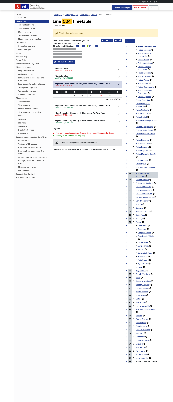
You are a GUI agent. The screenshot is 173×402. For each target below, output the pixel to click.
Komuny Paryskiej (143, 285)
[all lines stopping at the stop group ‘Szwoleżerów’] (126, 326)
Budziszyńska (141, 354)
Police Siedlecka (142, 110)
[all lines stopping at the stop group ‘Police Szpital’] (126, 117)
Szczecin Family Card (25, 174)
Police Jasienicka (145, 63)
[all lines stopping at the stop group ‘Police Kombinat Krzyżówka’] (126, 67)
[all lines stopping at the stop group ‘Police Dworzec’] (126, 113)
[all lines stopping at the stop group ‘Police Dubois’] (126, 80)
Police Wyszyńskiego (144, 127)
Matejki (138, 299)
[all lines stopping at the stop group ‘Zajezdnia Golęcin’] (126, 253)
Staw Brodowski (142, 288)
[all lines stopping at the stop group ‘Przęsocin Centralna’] (126, 190)
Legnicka (139, 344)
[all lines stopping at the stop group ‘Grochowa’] (126, 229)
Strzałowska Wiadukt (146, 236)
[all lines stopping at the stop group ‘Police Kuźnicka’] (126, 73)
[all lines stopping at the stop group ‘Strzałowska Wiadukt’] (126, 236)
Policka (139, 204)
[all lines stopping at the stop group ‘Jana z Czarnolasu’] (126, 281)
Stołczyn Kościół (143, 211)
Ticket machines (25, 105)
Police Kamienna (144, 76)
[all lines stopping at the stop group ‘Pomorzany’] (126, 351)
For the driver (140, 8)
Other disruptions (26, 49)
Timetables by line (26, 25)
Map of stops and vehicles (29, 39)
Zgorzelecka (143, 263)
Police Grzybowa (143, 143)
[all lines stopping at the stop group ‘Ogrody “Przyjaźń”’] (126, 274)
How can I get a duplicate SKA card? (31, 152)
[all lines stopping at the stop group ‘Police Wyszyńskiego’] (126, 127)
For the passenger (122, 8)
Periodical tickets (25, 74)
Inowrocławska (142, 358)
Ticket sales (21, 98)
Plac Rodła (140, 302)
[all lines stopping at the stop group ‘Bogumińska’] (126, 270)
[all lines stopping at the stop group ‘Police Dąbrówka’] (126, 150)
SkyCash (22, 119)
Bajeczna (139, 208)
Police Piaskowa (142, 140)
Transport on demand (27, 35)
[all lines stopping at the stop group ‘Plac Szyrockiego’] (126, 330)
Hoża (140, 267)
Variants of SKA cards (27, 144)
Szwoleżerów (141, 326)
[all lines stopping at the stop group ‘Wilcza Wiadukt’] (126, 292)
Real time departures (63, 62)
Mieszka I (140, 333)
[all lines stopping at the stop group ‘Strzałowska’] (126, 242)
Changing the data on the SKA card (31, 162)
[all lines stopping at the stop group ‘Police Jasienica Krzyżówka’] (126, 53)
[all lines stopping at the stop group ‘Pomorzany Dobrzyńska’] (126, 361)
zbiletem (22, 123)
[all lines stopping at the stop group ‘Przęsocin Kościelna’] (126, 194)
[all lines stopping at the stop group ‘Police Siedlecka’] (126, 110)
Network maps (22, 57)
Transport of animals (27, 91)
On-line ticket (24, 170)
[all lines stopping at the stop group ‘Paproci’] (126, 249)
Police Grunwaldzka (146, 87)
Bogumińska (141, 270)
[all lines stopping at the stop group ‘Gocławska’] (126, 225)
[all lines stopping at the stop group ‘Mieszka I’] (126, 333)
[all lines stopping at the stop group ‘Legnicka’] (126, 344)
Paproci (141, 249)
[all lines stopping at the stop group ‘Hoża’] (126, 267)
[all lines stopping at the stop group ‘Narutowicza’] (126, 323)
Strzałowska (143, 242)
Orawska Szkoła (142, 340)
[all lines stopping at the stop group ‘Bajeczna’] (126, 208)
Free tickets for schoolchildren (31, 84)
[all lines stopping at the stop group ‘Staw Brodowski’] (126, 288)
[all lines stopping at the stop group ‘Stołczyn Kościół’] (126, 211)
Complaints (23, 133)
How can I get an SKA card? (30, 147)
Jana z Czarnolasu (143, 281)
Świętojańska (143, 246)
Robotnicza (142, 256)
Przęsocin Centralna (144, 190)
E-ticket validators (26, 130)
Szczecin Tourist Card (25, 177)
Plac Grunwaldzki (143, 306)
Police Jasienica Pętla (148, 46)
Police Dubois (143, 80)
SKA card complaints (27, 167)
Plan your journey (25, 32)
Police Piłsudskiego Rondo (146, 120)
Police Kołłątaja (142, 160)
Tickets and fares (23, 67)
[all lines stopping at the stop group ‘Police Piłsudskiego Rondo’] (126, 120)
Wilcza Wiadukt (142, 292)
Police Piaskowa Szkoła (145, 134)
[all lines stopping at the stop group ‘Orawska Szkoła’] (126, 340)
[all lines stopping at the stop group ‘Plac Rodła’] (126, 302)
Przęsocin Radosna (143, 187)
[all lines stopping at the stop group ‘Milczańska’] (126, 337)
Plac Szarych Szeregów (145, 309)
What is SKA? (24, 140)
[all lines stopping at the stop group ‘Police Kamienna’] (126, 76)
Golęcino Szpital (144, 233)
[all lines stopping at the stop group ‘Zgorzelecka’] (126, 263)
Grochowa (142, 229)
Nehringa (139, 218)
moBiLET (22, 116)
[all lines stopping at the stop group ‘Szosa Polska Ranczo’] (126, 197)
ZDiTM (153, 8)
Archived (22, 18)
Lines (18, 53)
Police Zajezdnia (144, 97)
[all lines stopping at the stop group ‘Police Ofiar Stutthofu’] (126, 183)
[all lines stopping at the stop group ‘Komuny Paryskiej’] (126, 285)
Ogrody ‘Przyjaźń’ (143, 274)
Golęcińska (140, 215)
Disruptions (21, 42)
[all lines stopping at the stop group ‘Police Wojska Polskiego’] (126, 167)
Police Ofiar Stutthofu (144, 183)
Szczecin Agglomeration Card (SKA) (31, 137)
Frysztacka (140, 347)
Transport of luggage (27, 87)
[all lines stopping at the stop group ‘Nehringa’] (126, 218)
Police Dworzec (142, 113)
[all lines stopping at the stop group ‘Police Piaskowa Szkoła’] (126, 134)
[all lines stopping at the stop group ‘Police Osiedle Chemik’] (126, 130)
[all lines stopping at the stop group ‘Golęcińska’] (126, 215)
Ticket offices (24, 102)
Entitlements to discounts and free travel (31, 79)
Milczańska (140, 337)
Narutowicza (141, 323)
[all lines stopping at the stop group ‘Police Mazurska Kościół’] (126, 154)
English (143, 2)
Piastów (139, 315)
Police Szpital (141, 117)
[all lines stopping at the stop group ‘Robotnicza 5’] (126, 260)
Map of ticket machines (28, 109)
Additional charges (26, 94)
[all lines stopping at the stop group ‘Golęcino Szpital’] (126, 233)
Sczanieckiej (141, 295)
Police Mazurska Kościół (146, 154)
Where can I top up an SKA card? (32, 157)
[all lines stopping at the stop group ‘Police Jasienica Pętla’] (126, 46)
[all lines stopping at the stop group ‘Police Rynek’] (126, 83)
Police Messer (143, 59)
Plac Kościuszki (142, 319)
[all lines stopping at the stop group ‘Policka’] (126, 204)
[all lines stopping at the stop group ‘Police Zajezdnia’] (126, 97)
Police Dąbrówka (142, 150)
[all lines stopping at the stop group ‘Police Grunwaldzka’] (126, 87)
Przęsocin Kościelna (144, 194)
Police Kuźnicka (144, 73)
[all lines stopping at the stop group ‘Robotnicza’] (126, 256)
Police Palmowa (142, 180)
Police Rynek (143, 83)
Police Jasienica (144, 50)
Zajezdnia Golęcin (145, 253)
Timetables (21, 21)
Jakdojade (22, 126)
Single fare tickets (26, 71)
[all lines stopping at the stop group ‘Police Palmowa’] (126, 180)
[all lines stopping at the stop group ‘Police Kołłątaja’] (126, 160)
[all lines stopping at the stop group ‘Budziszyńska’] (126, 354)
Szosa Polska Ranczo (145, 197)
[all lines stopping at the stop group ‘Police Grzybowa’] (126, 143)
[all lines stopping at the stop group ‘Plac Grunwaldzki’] (126, 306)
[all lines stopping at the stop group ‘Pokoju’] (126, 222)
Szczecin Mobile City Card (27, 64)
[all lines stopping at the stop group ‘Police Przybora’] (126, 147)
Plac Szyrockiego (143, 330)
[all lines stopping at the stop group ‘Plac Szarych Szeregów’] (126, 309)
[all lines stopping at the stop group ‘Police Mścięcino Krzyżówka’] (126, 173)
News (18, 14)
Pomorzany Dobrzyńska (146, 361)
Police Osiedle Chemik (144, 130)
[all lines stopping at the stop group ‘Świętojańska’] (126, 246)
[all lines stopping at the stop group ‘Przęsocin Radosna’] (126, 187)
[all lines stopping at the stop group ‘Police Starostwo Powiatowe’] (126, 90)
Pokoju (138, 222)
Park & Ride (21, 60)
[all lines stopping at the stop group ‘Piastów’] (126, 315)
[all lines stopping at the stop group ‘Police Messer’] (126, 59)
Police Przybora (142, 147)
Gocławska (142, 225)
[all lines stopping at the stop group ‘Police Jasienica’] (126, 50)
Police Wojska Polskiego (145, 167)
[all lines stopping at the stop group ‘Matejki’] (126, 299)
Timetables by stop (26, 28)
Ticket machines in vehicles (30, 112)
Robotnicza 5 (143, 260)
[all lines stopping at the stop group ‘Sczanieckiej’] (126, 295)
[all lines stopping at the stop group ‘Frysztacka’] (126, 347)
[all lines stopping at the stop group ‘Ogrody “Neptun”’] (126, 201)
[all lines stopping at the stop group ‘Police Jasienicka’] (126, 63)
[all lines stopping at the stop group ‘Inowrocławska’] (126, 358)
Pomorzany (140, 351)
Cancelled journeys (26, 46)
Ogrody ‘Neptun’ (142, 201)
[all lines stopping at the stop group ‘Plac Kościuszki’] (126, 319)
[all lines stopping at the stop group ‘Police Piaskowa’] (126, 140)
